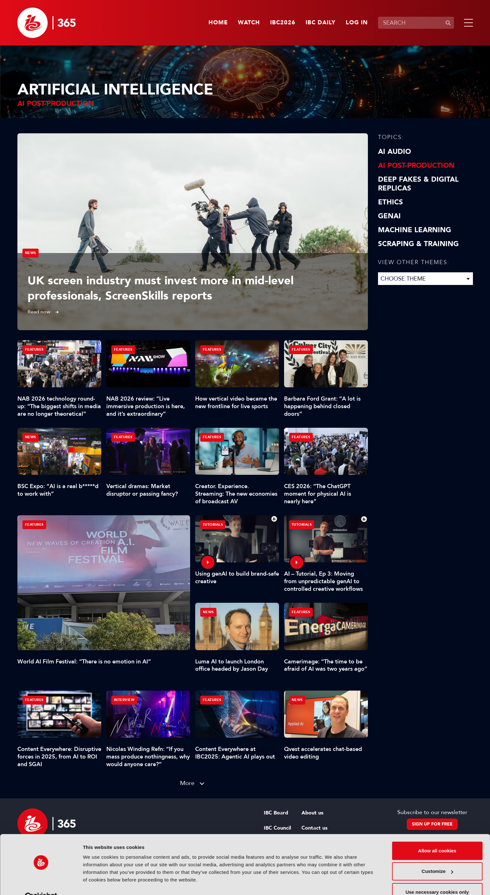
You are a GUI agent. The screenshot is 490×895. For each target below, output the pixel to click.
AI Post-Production (416, 165)
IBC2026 (282, 23)
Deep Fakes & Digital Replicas (418, 184)
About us (312, 812)
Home (218, 23)
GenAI (389, 216)
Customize (437, 856)
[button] (467, 23)
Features (34, 524)
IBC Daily (321, 23)
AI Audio (394, 151)
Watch (249, 23)
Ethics (390, 202)
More (187, 783)
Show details (97, 882)
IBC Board (276, 812)
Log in (357, 23)
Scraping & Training (418, 244)
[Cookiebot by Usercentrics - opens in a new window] (41, 882)
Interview (124, 700)
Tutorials (213, 524)
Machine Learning (414, 230)
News (30, 253)
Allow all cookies (437, 836)
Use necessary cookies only (437, 877)
